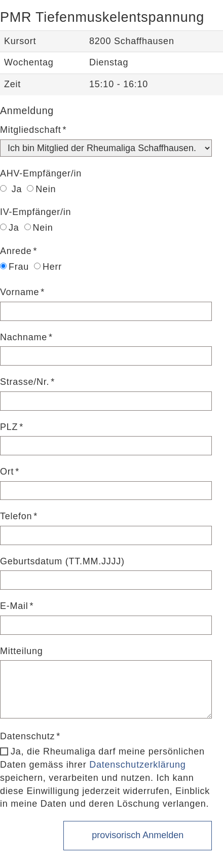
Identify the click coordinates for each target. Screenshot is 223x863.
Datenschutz (27, 736)
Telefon (16, 516)
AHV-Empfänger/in (41, 173)
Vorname (19, 292)
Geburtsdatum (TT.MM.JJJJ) (62, 561)
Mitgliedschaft (30, 130)
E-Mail (14, 606)
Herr (48, 267)
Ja (11, 189)
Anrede (16, 251)
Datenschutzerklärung (137, 765)
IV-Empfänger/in (35, 212)
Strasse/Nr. (24, 382)
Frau (14, 267)
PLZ (9, 427)
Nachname (23, 337)
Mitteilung (21, 651)
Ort (7, 471)
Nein (41, 189)
